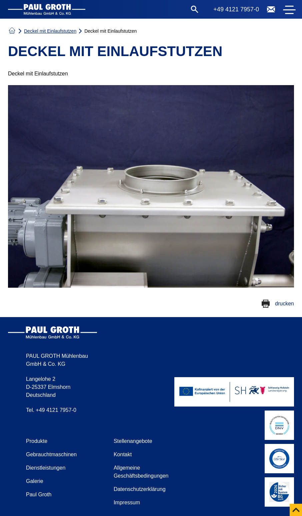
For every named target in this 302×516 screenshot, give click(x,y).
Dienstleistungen (45, 468)
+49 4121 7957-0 (236, 9)
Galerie (34, 481)
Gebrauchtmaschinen (51, 454)
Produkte (36, 441)
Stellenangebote (133, 441)
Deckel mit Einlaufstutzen (50, 31)
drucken (284, 303)
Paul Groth (38, 494)
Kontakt (123, 454)
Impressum (127, 502)
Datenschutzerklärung (140, 489)
